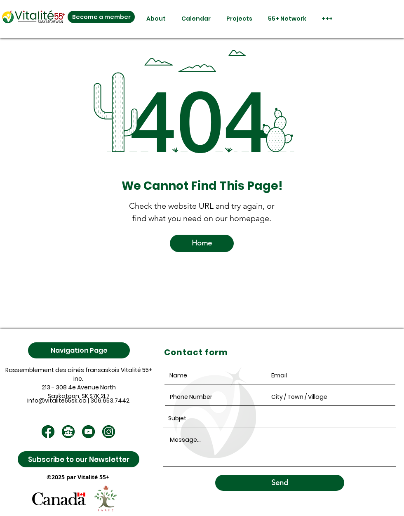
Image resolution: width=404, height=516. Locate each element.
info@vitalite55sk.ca (57, 400)
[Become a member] (101, 17)
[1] (48, 432)
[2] (88, 432)
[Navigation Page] (79, 350)
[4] (68, 432)
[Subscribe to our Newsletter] (78, 459)
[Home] (202, 243)
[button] (152, 19)
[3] (109, 432)
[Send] (279, 483)
